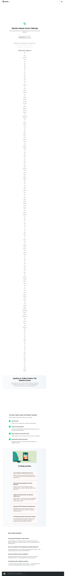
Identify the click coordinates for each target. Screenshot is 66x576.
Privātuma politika (19, 573)
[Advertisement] (33, 11)
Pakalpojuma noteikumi (11, 573)
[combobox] (24, 37)
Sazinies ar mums (23, 574)
